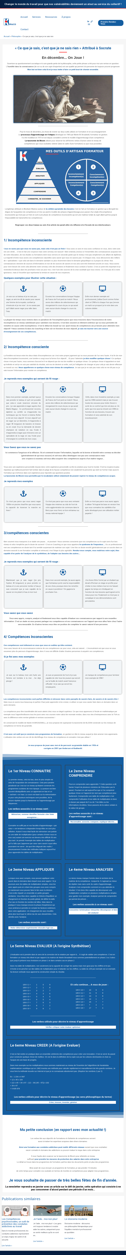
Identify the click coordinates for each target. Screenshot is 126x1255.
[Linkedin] (88, 21)
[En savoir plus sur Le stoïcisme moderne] (79, 1210)
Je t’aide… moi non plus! (46, 1219)
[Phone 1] (91, 21)
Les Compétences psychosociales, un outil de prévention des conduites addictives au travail (14, 1224)
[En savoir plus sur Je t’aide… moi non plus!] (47, 1210)
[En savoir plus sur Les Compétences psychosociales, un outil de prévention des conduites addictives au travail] (16, 1210)
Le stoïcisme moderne (77, 1219)
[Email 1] (89, 24)
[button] (110, 23)
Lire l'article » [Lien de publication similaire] (7, 1248)
